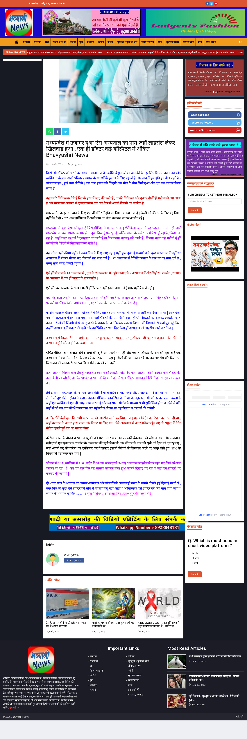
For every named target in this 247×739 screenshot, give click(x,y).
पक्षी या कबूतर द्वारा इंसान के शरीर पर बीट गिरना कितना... (216, 656)
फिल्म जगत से (59, 42)
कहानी (101, 42)
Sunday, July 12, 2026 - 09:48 (47, 3)
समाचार (26, 42)
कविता (110, 42)
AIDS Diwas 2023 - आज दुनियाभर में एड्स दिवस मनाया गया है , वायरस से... (158, 624)
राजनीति (37, 42)
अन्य (200, 42)
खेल (47, 42)
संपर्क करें (239, 716)
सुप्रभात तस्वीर (172, 42)
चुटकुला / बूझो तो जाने (127, 42)
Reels (193, 553)
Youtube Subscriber (215, 130)
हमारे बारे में (211, 42)
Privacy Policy (135, 694)
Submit (195, 210)
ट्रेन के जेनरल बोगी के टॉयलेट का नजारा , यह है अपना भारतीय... (66, 624)
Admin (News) (74, 560)
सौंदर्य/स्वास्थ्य (147, 42)
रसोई (160, 42)
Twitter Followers (215, 122)
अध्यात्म (90, 42)
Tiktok (193, 563)
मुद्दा (81, 42)
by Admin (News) (55, 164)
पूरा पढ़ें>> (14, 707)
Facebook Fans (215, 115)
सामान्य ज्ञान (188, 42)
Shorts (193, 558)
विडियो (73, 42)
